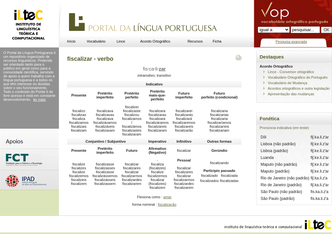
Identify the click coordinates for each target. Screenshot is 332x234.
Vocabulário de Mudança (287, 83)
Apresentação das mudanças (291, 94)
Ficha (217, 41)
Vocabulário (96, 41)
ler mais (39, 99)
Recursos (194, 41)
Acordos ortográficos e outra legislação (299, 88)
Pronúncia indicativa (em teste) (284, 128)
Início (71, 41)
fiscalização (167, 204)
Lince (121, 41)
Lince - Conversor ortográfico (291, 72)
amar (167, 197)
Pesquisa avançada (291, 42)
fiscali (154, 69)
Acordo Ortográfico (155, 41)
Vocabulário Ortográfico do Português (297, 77)
